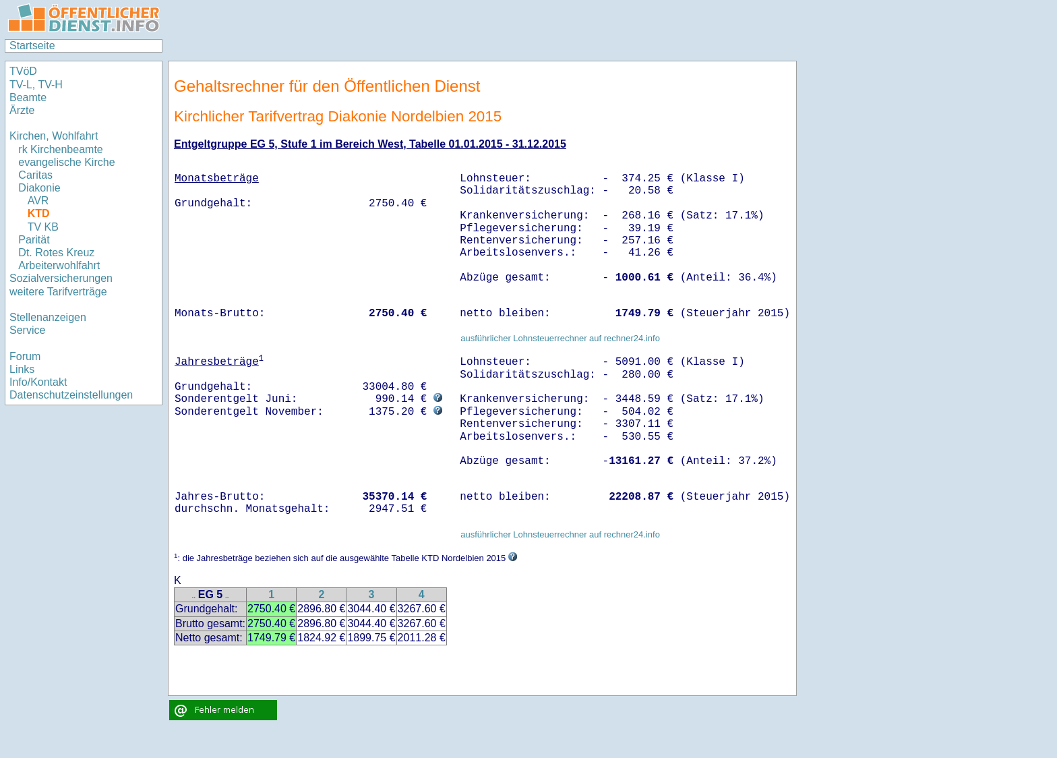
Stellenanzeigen (47, 317)
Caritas (35, 175)
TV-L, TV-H (36, 84)
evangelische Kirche (66, 162)
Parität (33, 239)
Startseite (32, 45)
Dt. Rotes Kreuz (56, 252)
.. (193, 596)
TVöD (23, 71)
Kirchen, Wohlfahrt (53, 136)
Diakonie (39, 188)
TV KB (43, 227)
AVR (38, 200)
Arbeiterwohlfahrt (59, 265)
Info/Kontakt (38, 382)
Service (27, 330)
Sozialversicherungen (61, 278)
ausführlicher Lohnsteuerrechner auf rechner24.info (560, 338)
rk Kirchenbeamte (60, 149)
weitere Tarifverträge (58, 291)
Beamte (28, 97)
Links (21, 369)
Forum (24, 356)
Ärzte (21, 110)
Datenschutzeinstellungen (71, 395)
